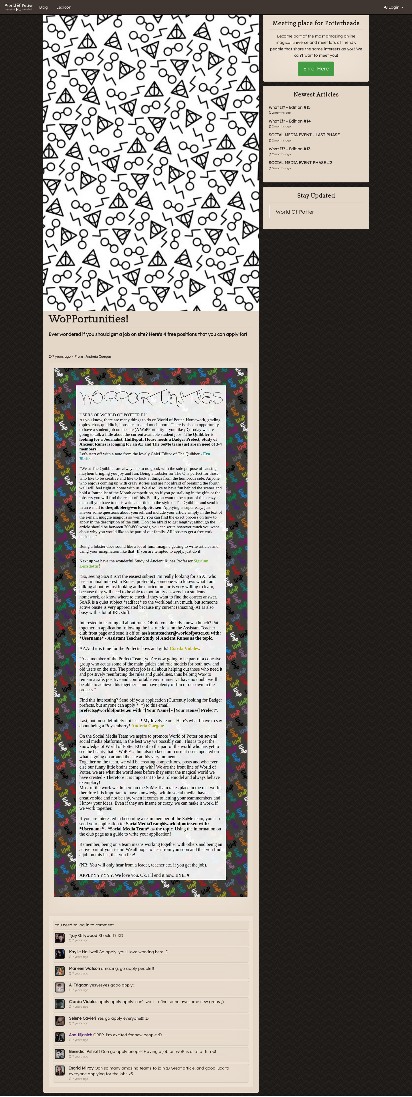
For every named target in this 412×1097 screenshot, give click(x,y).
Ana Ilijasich (80, 1034)
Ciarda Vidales (83, 1001)
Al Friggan (78, 985)
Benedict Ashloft (84, 1051)
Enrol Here (316, 68)
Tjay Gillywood (83, 935)
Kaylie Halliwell (83, 951)
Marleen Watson (84, 968)
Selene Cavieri (82, 1018)
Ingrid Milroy (81, 1068)
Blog (43, 7)
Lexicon (63, 7)
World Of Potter (295, 211)
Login (393, 7)
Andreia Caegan (98, 356)
